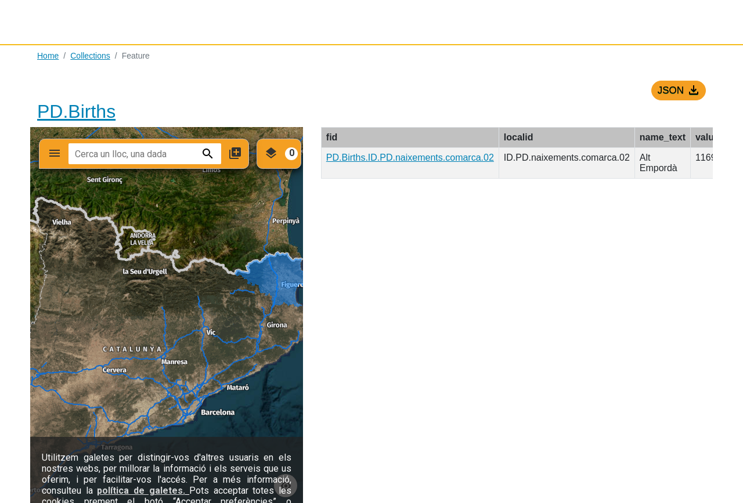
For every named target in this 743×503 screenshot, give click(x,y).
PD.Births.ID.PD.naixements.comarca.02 (410, 157)
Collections (90, 55)
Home (48, 55)
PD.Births (76, 111)
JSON (681, 90)
